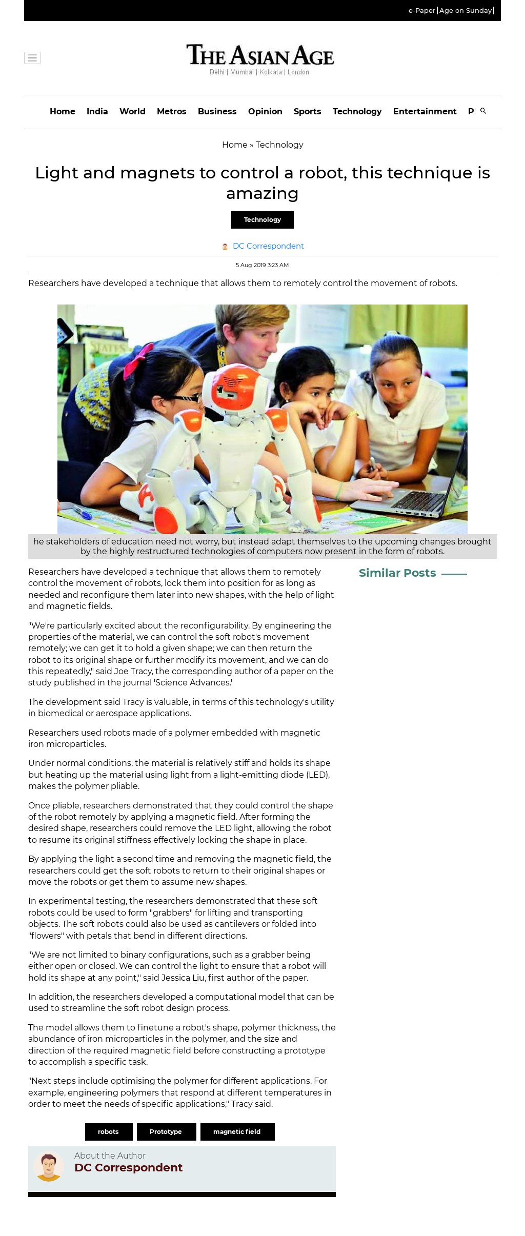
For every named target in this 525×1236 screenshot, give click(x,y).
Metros (172, 111)
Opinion (265, 111)
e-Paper (422, 10)
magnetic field (237, 1132)
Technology (357, 111)
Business (217, 111)
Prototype (167, 1132)
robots (109, 1132)
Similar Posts (397, 573)
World (132, 111)
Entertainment (425, 111)
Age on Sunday (465, 10)
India (97, 111)
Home (62, 111)
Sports (307, 111)
